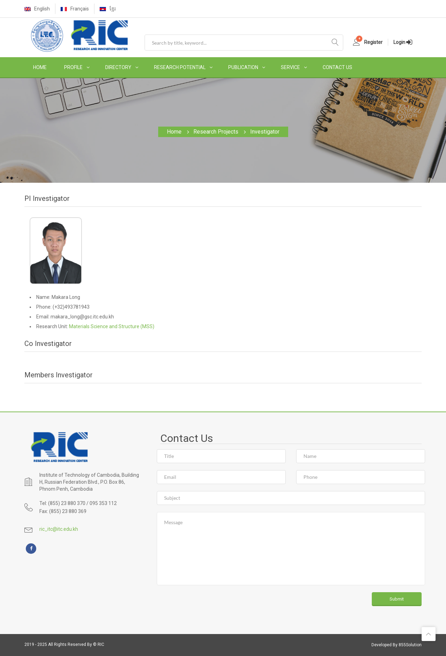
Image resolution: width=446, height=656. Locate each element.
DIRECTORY (118, 67)
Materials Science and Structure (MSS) (111, 326)
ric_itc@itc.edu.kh (58, 529)
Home (174, 131)
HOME (40, 67)
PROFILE (73, 67)
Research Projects (215, 131)
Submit (397, 599)
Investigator (264, 131)
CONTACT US (337, 67)
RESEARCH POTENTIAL (180, 67)
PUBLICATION (243, 67)
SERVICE (290, 67)
